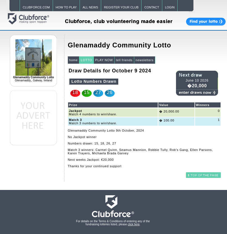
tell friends (124, 60)
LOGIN (170, 7)
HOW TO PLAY (66, 7)
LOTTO (86, 60)
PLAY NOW (104, 60)
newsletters (145, 60)
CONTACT (151, 7)
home (73, 60)
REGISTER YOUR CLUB (121, 7)
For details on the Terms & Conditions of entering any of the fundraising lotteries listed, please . (113, 223)
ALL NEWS (90, 7)
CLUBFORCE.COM (36, 7)
